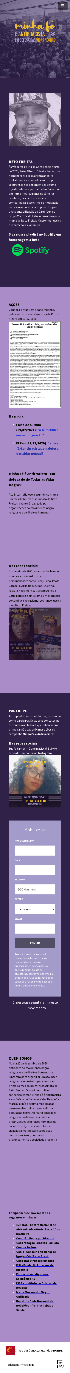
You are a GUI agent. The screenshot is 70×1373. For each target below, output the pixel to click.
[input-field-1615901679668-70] (35, 909)
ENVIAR (35, 943)
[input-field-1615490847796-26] (35, 870)
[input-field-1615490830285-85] (35, 851)
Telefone (20, 879)
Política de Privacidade (20, 1364)
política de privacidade (27, 977)
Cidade (18, 918)
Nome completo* (24, 840)
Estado (19, 899)
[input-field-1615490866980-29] (35, 889)
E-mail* (18, 860)
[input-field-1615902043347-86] (35, 929)
